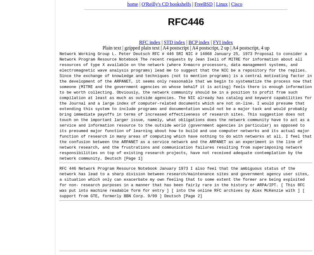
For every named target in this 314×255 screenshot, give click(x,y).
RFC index (150, 42)
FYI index (223, 42)
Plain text (112, 47)
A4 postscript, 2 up (210, 47)
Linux (222, 4)
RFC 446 (68, 168)
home (132, 4)
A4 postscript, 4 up (250, 47)
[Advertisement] (27, 125)
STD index (174, 42)
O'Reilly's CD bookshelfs (166, 4)
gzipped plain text (142, 47)
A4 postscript (176, 47)
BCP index (199, 42)
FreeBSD (203, 4)
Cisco (236, 4)
